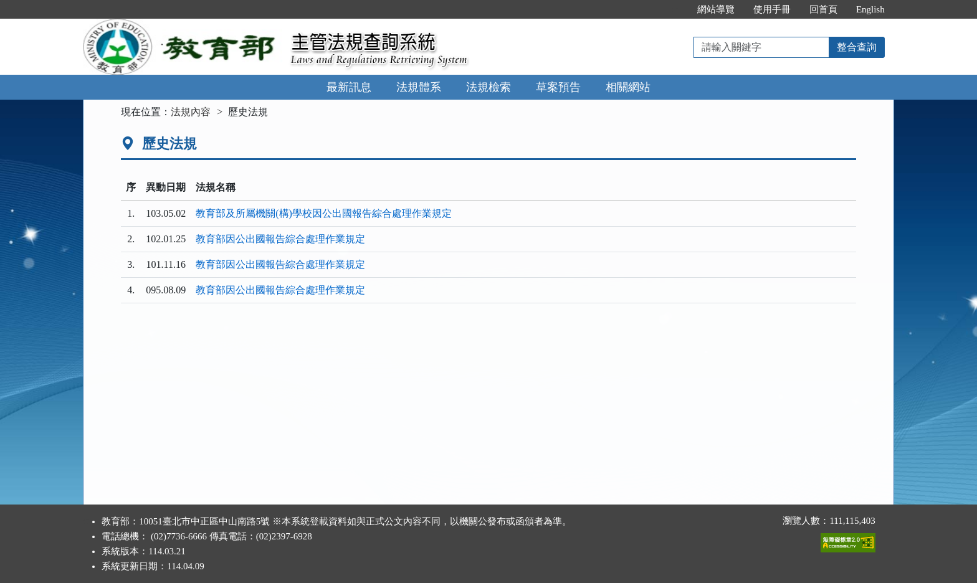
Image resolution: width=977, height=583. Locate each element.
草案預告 (558, 87)
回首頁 (823, 9)
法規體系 (418, 87)
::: (674, 9)
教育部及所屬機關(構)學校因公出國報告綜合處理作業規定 (324, 213)
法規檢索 (488, 87)
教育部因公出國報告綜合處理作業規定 (280, 239)
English (870, 9)
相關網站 (628, 87)
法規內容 (191, 112)
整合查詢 (857, 47)
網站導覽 (716, 9)
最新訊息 (348, 87)
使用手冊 (772, 9)
